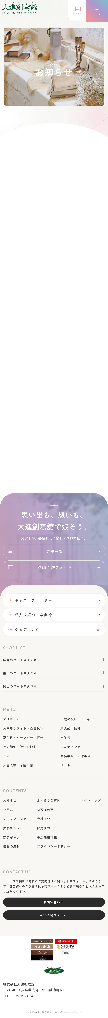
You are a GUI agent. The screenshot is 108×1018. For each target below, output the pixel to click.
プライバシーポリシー (55, 847)
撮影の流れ (12, 847)
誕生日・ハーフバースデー (25, 738)
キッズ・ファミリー (35, 599)
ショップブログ (15, 819)
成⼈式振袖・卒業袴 (35, 615)
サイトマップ (92, 801)
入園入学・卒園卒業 (19, 765)
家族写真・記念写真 (77, 756)
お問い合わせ (53, 903)
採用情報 (44, 828)
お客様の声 (46, 810)
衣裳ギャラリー (15, 837)
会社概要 (44, 819)
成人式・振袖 (71, 729)
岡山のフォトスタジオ (21, 686)
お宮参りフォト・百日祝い (25, 729)
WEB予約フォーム (55, 566)
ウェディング (28, 630)
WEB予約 (74, 14)
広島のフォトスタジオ (21, 660)
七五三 (8, 756)
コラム (8, 810)
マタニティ (12, 719)
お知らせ (10, 801)
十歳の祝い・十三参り (79, 719)
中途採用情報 (47, 837)
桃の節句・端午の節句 (21, 747)
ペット (66, 765)
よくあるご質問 (49, 801)
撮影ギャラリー (15, 828)
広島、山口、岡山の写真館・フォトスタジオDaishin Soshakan (51, 1014)
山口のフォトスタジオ (21, 673)
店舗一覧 (54, 549)
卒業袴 (66, 738)
